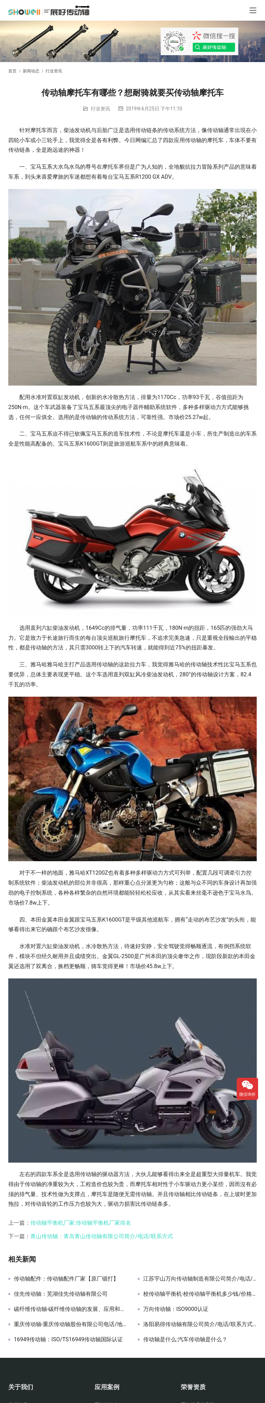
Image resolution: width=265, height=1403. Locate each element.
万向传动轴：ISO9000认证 (175, 1309)
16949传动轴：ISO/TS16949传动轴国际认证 (68, 1339)
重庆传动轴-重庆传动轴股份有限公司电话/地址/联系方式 (70, 1324)
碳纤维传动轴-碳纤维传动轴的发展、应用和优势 (70, 1309)
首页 (12, 71)
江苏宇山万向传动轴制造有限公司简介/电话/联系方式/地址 (200, 1279)
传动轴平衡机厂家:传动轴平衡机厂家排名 (80, 1223)
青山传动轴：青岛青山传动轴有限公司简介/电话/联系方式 (101, 1236)
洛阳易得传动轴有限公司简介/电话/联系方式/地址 (200, 1324)
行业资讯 (100, 108)
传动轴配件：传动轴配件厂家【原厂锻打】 (66, 1279)
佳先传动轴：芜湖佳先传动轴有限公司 (61, 1294)
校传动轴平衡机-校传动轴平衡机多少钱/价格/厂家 (200, 1294)
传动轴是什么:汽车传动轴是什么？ (185, 1339)
